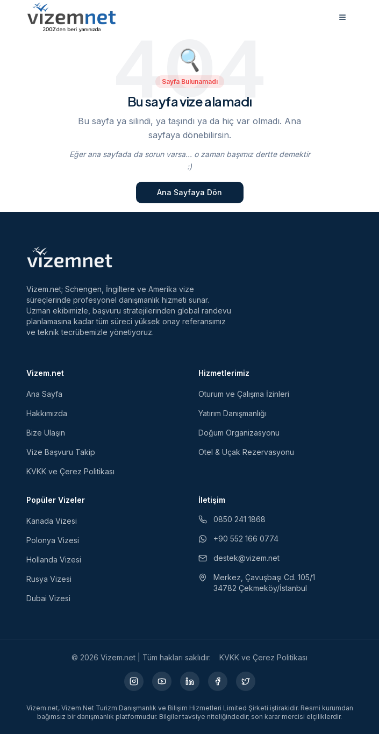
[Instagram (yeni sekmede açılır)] (134, 681)
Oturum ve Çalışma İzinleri (243, 393)
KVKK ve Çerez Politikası (70, 471)
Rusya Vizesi (48, 578)
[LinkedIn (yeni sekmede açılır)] (189, 681)
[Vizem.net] (70, 257)
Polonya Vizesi (52, 540)
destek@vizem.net (239, 557)
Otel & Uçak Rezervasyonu (246, 452)
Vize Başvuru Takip (60, 452)
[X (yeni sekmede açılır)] (245, 681)
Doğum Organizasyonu (239, 432)
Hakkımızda (46, 413)
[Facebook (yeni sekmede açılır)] (217, 681)
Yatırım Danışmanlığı (232, 413)
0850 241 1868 (232, 519)
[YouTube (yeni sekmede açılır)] (161, 681)
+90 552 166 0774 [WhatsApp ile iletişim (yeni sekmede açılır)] (238, 538)
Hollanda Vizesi (53, 559)
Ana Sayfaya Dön (189, 192)
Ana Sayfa (44, 393)
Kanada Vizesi (51, 520)
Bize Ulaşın (45, 432)
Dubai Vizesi (48, 598)
